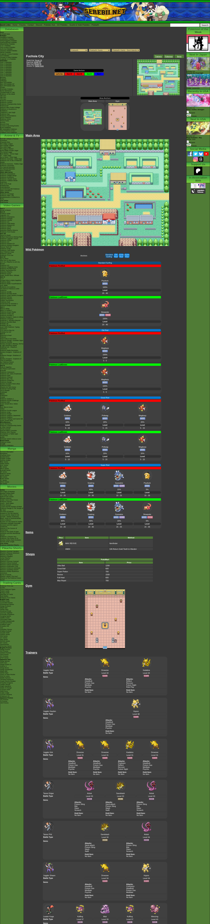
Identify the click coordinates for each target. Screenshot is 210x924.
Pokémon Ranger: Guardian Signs (11, 340)
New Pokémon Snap (7, 252)
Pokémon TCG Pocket (7, 232)
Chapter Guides (5, 458)
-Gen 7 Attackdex (6, 72)
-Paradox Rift (4, 626)
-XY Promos (4, 656)
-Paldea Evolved (5, 631)
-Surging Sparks (5, 616)
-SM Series (4, 636)
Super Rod (127, 256)
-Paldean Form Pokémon (8, 132)
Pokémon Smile (5, 248)
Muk (105, 916)
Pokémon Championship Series (10, 104)
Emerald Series (5, 470)
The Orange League (7, 145)
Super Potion (62, 572)
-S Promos (3, 701)
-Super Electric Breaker (8, 681)
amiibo (2, 437)
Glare (76, 808)
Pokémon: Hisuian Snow (8, 179)
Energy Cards (4, 593)
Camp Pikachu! (5, 558)
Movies (11, 486)
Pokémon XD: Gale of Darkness (11, 374)
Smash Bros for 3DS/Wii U (9, 304)
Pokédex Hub (49, 25)
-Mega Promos (5, 649)
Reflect (129, 681)
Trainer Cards (4, 591)
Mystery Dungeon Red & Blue (10, 384)
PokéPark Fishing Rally (8, 389)
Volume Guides (5, 460)
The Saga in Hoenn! (7, 149)
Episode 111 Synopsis (195, 110)
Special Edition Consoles (8, 430)
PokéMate (3, 392)
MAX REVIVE (70, 543)
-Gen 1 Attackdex (6, 62)
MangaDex (4, 453)
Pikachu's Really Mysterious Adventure (9, 572)
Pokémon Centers (6, 102)
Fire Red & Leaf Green (7, 369)
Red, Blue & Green (6, 407)
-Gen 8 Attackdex (6, 74)
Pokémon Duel (5, 302)
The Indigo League (6, 144)
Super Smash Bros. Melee (9, 404)
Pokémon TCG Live (6, 255)
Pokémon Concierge (7, 194)
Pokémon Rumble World (8, 294)
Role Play (130, 687)
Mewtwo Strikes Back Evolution (10, 540)
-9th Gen (3, 96)
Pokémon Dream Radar (8, 312)
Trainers (158, 56)
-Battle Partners (5, 678)
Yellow (2, 409)
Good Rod (121, 256)
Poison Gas (89, 683)
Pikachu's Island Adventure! (9, 565)
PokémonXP (4, 106)
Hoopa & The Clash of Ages (9, 532)
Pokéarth (95, 25)
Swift (108, 810)
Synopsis (190, 142)
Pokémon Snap (5, 412)
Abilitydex (3, 81)
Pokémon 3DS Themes (8, 432)
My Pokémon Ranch (7, 362)
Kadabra (146, 670)
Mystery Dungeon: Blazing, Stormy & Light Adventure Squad (11, 344)
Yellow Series (4, 463)
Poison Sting (79, 804)
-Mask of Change (6, 688)
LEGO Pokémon (5, 117)
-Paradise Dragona (6, 683)
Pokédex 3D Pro (5, 325)
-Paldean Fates (5, 624)
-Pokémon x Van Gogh (7, 112)
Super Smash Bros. (6, 420)
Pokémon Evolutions (7, 177)
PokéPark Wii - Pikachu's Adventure (8, 348)
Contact (31, 25)
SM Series (3, 483)
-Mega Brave (4, 668)
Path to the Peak (5, 184)
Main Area (92, 101)
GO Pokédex (62, 25)
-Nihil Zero (3, 663)
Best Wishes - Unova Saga (9, 154)
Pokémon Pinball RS (7, 380)
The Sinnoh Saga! (6, 152)
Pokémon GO (4, 222)
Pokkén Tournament (7, 300)
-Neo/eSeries (4, 644)
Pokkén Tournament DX (8, 270)
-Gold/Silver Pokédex (7, 39)
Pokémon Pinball (6, 414)
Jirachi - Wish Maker (7, 503)
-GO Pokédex (4, 56)
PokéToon (3, 182)
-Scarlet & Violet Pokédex (8, 57)
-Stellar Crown (5, 618)
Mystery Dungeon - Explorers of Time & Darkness (10, 359)
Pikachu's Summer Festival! (9, 561)
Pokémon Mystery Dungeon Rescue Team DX (9, 246)
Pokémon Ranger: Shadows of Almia (10, 356)
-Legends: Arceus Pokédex (9, 54)
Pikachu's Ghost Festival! (8, 563)
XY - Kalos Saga (5, 155)
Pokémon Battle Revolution (9, 350)
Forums (22, 25)
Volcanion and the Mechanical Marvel (10, 534)
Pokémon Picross (6, 297)
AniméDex (3, 140)
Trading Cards (12, 582)
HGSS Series (4, 475)
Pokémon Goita (5, 442)
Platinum (3, 337)
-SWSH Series (5, 634)
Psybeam (122, 763)
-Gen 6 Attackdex (6, 71)
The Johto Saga (5, 147)
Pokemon (169, 56)
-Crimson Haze (5, 689)
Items (179, 56)
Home (15, 25)
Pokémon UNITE (6, 227)
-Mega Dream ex (5, 664)
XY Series (3, 480)
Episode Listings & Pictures (9, 139)
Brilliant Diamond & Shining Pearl (11, 237)
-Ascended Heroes (6, 603)
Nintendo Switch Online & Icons (10, 439)
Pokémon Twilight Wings (8, 175)
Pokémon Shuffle (6, 292)
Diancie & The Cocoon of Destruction (8, 529)
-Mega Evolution (5, 606)
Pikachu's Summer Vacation (9, 551)
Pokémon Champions (7, 217)
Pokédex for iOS (5, 332)
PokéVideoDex (5, 187)
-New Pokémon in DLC (8, 131)
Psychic (88, 687)
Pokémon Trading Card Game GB (11, 419)
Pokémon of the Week (7, 94)
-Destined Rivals (5, 611)
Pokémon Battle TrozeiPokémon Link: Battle (11, 284)
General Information (7, 452)
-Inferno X (3, 666)
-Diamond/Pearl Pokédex (8, 42)
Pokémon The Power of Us (9, 538)
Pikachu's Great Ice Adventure (10, 568)
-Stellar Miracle (5, 684)
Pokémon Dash (5, 375)
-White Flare (4, 609)
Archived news (5, 34)
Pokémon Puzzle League (8, 410)
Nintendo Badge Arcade (8, 305)
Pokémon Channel (6, 377)
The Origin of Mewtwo (7, 491)
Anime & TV (11, 135)
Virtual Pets (4, 435)
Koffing (80, 916)
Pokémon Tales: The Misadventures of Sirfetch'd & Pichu (10, 197)
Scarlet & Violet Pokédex (79, 25)
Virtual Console (5, 429)
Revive (60, 575)
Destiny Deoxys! (5, 505)
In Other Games (5, 427)
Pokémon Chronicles (7, 165)
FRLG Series (4, 468)
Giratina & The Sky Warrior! (9, 513)
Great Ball (61, 569)
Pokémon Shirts (5, 119)
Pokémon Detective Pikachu (9, 545)
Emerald (3, 370)
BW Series (3, 477)
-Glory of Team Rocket (7, 674)
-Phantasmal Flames (7, 604)
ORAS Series (4, 482)
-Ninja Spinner (5, 661)
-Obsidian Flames (6, 629)
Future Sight (131, 685)
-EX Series (3, 643)
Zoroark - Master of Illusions (9, 516)
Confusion (130, 886)
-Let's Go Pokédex (6, 49)
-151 (1, 628)
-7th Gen (3, 99)
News (2, 32)
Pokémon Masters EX (7, 225)
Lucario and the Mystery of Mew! (11, 506)
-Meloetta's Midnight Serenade (10, 523)
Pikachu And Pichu (6, 555)
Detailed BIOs (5, 457)
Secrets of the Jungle (7, 542)
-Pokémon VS (5, 696)
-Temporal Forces (6, 623)
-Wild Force (4, 691)
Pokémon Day (5, 114)
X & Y (2, 279)
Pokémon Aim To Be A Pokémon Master (11, 161)
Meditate (88, 685)
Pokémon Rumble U (7, 315)
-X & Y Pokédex (5, 46)
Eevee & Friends (5, 575)
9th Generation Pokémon (8, 129)
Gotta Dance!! (5, 560)
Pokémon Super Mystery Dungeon (11, 295)
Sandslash (120, 793)
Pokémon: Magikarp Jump (9, 267)
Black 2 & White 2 (6, 310)
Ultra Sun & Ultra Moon (8, 260)
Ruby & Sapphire (6, 367)
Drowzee (105, 670)
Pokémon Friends (6, 220)
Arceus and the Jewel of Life (9, 515)
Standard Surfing (109, 256)
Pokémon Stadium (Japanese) (10, 415)
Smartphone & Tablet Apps (9, 434)
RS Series (3, 467)
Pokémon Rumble (6, 342)
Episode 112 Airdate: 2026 (194, 137)
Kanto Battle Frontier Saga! (9, 150)
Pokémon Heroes (6, 501)
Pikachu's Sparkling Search (9, 570)
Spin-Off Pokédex (6, 82)
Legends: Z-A (4, 215)
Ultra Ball (61, 566)
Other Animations (6, 190)
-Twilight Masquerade (7, 621)
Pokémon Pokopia (6, 218)
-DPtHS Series (5, 641)
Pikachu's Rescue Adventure (9, 553)
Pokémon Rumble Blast (8, 322)
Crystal (2, 397)
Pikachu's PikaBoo (6, 556)
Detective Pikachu (6, 272)
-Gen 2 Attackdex (6, 64)
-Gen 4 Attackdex (6, 67)
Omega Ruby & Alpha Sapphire (10, 280)
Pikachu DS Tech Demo (8, 387)
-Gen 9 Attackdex (6, 76)
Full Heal (60, 578)
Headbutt (88, 681)
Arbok (89, 793)
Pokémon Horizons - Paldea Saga (11, 164)
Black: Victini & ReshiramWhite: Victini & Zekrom (10, 519)
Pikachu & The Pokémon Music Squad (10, 579)
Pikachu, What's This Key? (9, 576)
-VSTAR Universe (6, 694)
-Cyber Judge (4, 693)
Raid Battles (4, 596)
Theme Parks (4, 121)
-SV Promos (4, 651)
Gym (117, 101)
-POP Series (4, 658)
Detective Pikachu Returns (9, 230)
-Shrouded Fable (5, 619)
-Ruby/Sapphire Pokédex (8, 41)
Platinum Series (5, 473)
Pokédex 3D (4, 324)
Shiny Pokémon (5, 170)
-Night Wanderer (5, 686)
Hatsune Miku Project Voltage (10, 107)
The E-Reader (5, 390)
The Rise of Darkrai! (7, 511)
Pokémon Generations (7, 174)
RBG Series (4, 462)
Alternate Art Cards (6, 594)
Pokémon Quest (5, 274)
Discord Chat (4, 124)
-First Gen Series (6, 646)
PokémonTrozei (5, 385)
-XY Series (3, 638)
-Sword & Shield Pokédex (8, 51)
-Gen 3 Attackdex (6, 66)
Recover (129, 683)
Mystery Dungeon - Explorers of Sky (10, 353)
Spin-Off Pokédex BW (7, 86)
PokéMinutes (4, 185)
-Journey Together (6, 613)
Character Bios (5, 142)
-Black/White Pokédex (7, 44)
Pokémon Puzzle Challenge (9, 400)
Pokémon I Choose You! (8, 537)
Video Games (11, 205)
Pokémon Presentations (8, 116)
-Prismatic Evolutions (7, 614)
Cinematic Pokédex (6, 89)
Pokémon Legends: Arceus (9, 238)
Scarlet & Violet (5, 213)
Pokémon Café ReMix (7, 223)
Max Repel (61, 581)
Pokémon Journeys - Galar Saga (11, 159)
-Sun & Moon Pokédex (7, 47)
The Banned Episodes (7, 169)
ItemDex (3, 77)
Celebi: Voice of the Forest (9, 500)
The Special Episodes (7, 167)
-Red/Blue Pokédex (6, 37)
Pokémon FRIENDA (7, 445)
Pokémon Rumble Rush (8, 269)
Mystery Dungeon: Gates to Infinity (11, 317)
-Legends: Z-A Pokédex (8, 59)
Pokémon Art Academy (7, 287)
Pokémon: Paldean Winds (9, 180)
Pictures (191, 116)
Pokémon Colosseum (7, 372)
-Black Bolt (3, 608)
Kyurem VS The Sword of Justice (11, 521)
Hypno (136, 711)
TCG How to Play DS (7, 330)
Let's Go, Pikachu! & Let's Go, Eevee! (10, 263)
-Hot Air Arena (5, 676)
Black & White (5, 309)
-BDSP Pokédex (5, 52)
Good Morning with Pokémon (10, 189)
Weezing (154, 916)
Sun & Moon (4, 258)
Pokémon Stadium (6, 417)
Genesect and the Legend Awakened (9, 525)
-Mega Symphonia (6, 669)
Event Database (5, 127)
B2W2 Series (4, 478)
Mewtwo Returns (5, 498)
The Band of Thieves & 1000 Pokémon (9, 289)
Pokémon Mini (5, 402)
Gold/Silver (4, 395)
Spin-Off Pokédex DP (7, 84)
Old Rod (116, 256)
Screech (77, 810)
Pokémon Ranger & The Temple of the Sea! (11, 509)
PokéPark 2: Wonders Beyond (10, 320)
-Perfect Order (5, 601)
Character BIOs (5, 455)
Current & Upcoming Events (9, 126)
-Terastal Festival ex (7, 679)
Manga (12, 448)
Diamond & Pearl (6, 335)
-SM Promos (4, 654)
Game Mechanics (6, 91)
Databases (12, 29)
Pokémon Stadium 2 (7, 399)
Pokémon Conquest (6, 319)
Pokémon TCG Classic (7, 598)
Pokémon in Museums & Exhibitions (8, 110)
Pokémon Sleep (5, 228)
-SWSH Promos (5, 653)
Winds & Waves (5, 210)
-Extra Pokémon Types (7, 589)
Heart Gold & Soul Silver (8, 339)
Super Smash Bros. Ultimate (9, 275)
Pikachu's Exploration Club (9, 566)
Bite (76, 806)
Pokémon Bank (5, 282)
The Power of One (6, 495)
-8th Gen (3, 97)
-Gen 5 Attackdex (6, 69)
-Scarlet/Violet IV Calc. (7, 92)
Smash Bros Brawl (6, 364)
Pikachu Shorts (12, 548)
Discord (39, 25)
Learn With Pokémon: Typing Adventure (9, 328)
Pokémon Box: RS (6, 379)
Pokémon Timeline (6, 101)
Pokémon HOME (6, 240)
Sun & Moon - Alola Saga (8, 157)
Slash (108, 808)
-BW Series (4, 639)
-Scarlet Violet (5, 633)
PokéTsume (4, 202)
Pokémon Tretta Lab (7, 314)
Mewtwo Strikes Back (7, 493)
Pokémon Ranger (6, 382)
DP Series (3, 472)
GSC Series (4, 465)
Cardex (2, 87)
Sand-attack (110, 804)
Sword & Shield (5, 235)
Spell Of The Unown (7, 496)
